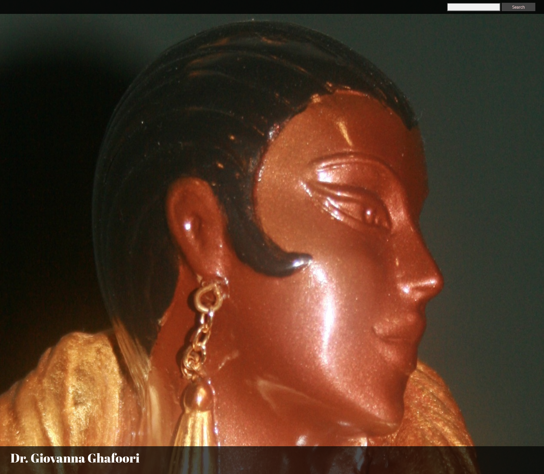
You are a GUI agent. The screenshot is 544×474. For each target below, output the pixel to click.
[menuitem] (440, 460)
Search (518, 7)
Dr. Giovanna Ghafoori (74, 457)
